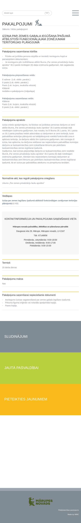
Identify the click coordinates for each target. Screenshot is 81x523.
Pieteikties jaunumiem (25, 399)
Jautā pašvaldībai (21, 368)
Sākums (6, 29)
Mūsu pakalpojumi (19, 29)
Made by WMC (73, 514)
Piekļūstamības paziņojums (68, 510)
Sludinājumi (16, 336)
